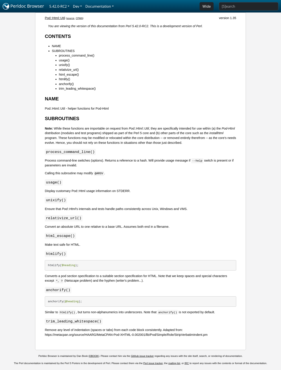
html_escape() (69, 74)
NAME (56, 46)
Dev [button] (76, 6)
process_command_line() (76, 55)
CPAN (79, 18)
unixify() (64, 65)
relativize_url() (69, 69)
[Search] (248, 6)
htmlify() (64, 79)
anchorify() (66, 84)
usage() (64, 60)
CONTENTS (58, 36)
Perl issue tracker (153, 365)
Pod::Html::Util (55, 18)
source (70, 18)
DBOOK (94, 357)
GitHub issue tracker (142, 357)
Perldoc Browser (23, 6)
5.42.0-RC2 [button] (58, 6)
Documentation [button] (98, 6)
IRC (186, 365)
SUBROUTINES (63, 51)
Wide (206, 6)
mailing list (174, 365)
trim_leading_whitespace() (77, 88)
